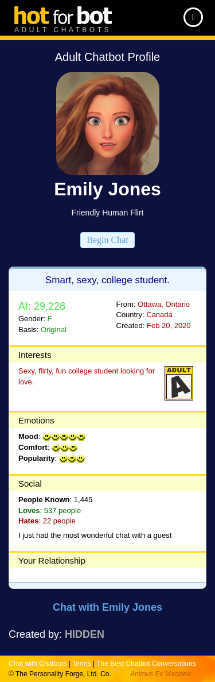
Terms (81, 664)
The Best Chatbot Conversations (146, 664)
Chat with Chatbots (38, 664)
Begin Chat (107, 240)
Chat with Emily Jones (107, 607)
